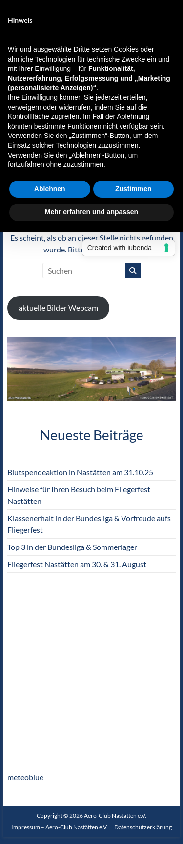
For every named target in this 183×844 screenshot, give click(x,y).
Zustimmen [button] (133, 189)
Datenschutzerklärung (143, 827)
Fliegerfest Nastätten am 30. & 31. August (76, 564)
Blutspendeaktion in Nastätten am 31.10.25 (80, 472)
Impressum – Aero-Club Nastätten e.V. (59, 827)
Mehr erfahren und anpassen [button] (91, 212)
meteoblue (25, 777)
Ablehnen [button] (49, 189)
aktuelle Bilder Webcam (58, 307)
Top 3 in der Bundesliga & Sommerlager (72, 546)
